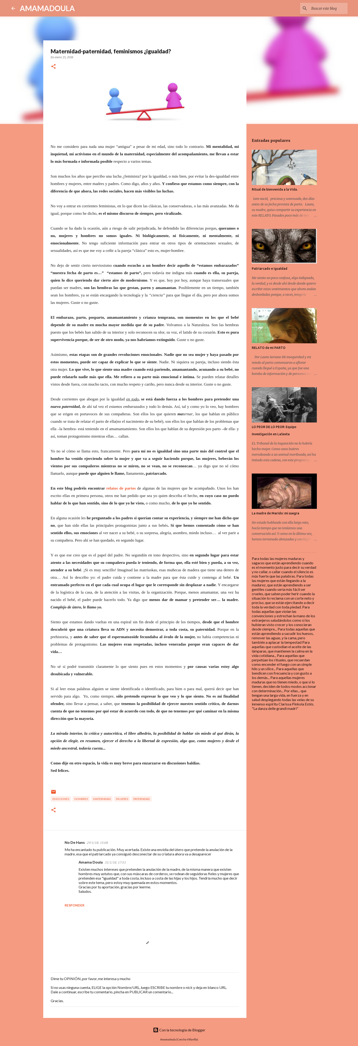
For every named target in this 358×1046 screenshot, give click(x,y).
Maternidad (102, 799)
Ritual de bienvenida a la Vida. (275, 189)
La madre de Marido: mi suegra (275, 513)
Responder (74, 905)
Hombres (81, 799)
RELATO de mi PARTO (268, 348)
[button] (53, 67)
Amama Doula (91, 862)
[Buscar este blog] (323, 8)
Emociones (61, 799)
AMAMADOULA (47, 8)
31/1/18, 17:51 (115, 862)
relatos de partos (121, 488)
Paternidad (141, 799)
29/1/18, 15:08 (97, 843)
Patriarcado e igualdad (269, 268)
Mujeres (122, 799)
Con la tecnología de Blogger (179, 1030)
